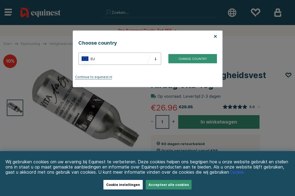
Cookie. (237, 172)
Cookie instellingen (123, 185)
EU (93, 59)
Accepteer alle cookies (168, 185)
